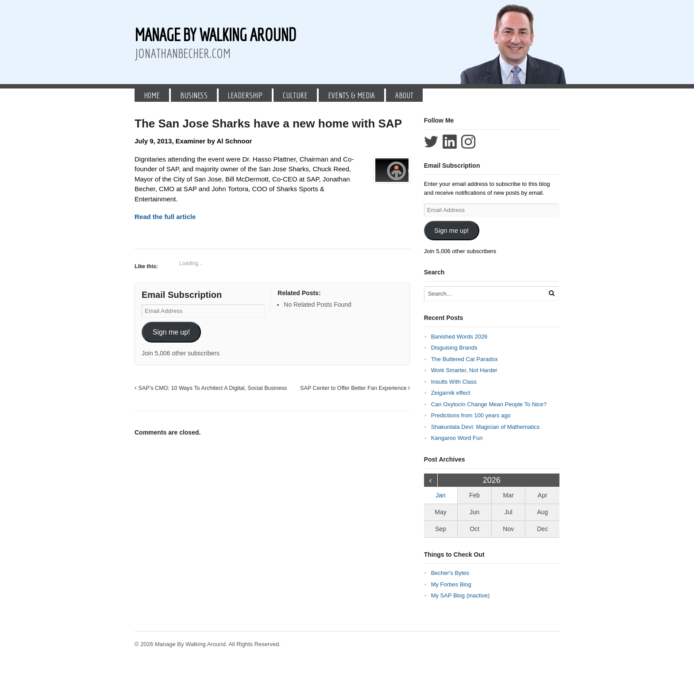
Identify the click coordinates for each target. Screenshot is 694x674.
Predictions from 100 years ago (471, 415)
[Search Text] (485, 293)
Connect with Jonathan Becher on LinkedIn (450, 142)
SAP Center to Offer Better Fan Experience (355, 388)
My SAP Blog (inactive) (460, 595)
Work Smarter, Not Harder (464, 370)
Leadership (244, 95)
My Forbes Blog (451, 584)
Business (194, 95)
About (404, 95)
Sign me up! (171, 332)
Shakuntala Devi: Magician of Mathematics (485, 427)
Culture (295, 95)
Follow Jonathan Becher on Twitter (431, 142)
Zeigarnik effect (450, 392)
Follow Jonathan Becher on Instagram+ (468, 142)
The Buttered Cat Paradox (464, 359)
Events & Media (351, 95)
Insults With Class (454, 381)
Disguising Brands (454, 347)
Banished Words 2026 (459, 336)
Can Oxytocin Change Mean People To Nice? (489, 404)
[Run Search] (551, 293)
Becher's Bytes (450, 573)
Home (152, 95)
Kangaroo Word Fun (457, 438)
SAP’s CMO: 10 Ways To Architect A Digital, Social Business (211, 388)
